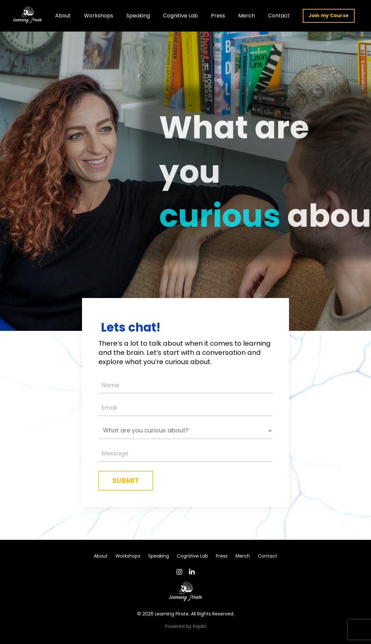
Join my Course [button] (329, 15)
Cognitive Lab (180, 15)
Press (218, 15)
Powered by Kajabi (185, 626)
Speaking (138, 15)
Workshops (98, 15)
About (63, 15)
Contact (279, 15)
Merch (246, 15)
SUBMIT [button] (125, 480)
